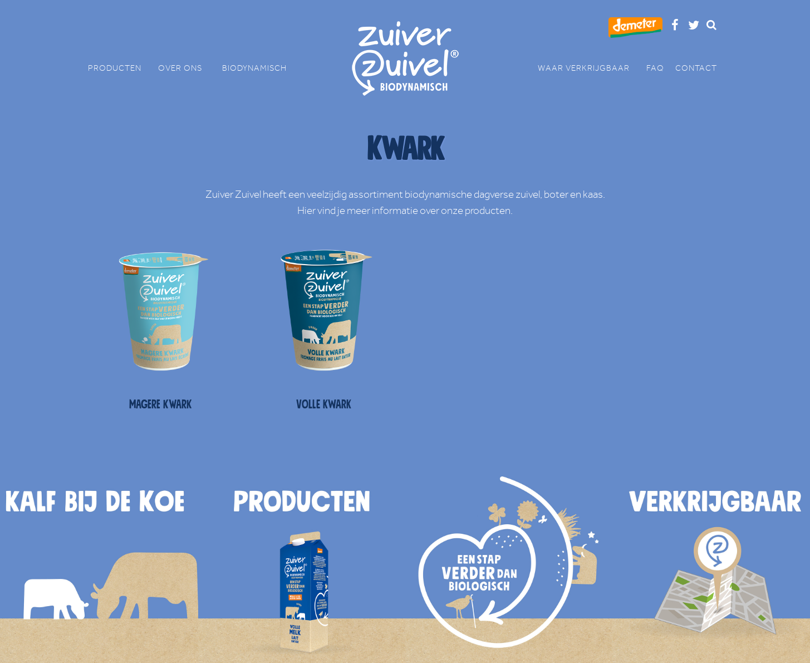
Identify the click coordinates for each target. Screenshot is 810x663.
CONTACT (696, 68)
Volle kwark (323, 404)
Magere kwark (160, 404)
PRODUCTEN (120, 68)
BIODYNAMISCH (254, 68)
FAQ (655, 68)
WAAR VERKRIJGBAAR (589, 68)
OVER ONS (184, 68)
